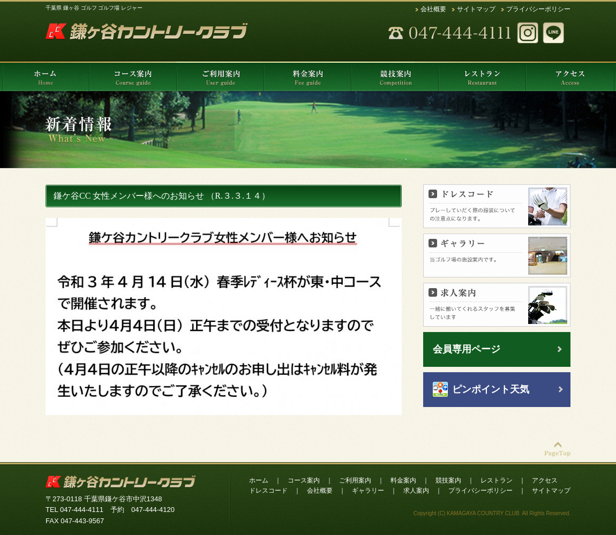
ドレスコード (268, 490)
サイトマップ (476, 9)
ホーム (258, 480)
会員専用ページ (466, 349)
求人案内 (416, 490)
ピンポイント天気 (490, 389)
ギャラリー (368, 490)
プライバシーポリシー (538, 9)
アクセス (545, 480)
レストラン (496, 480)
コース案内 (304, 480)
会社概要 (433, 9)
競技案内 (448, 480)
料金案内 (403, 480)
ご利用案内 (355, 480)
